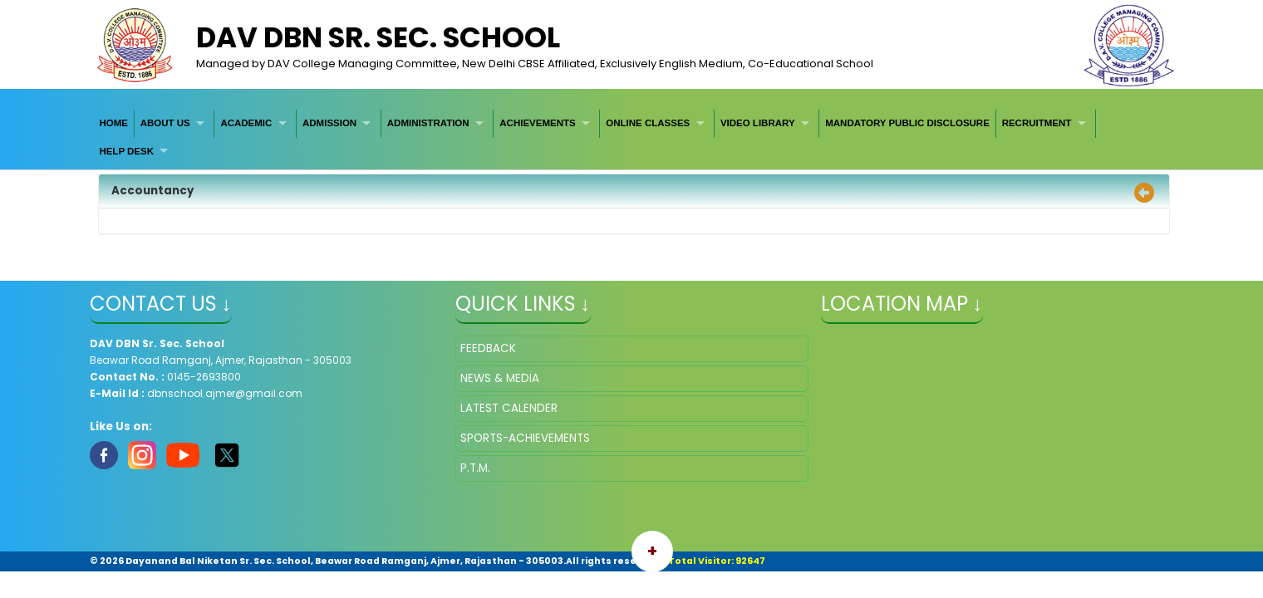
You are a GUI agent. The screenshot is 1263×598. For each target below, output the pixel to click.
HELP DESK (126, 151)
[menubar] (632, 137)
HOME (113, 123)
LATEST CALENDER (509, 408)
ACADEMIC (246, 123)
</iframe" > (997, 419)
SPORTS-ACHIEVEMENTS (525, 438)
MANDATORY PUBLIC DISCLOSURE (907, 123)
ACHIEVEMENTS (537, 123)
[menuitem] (114, 123)
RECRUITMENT (1037, 123)
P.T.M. (475, 468)
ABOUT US (165, 123)
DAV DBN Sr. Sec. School (378, 37)
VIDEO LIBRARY (757, 123)
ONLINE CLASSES (648, 123)
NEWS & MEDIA (499, 378)
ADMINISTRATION (428, 123)
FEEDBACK (488, 348)
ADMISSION (329, 123)
